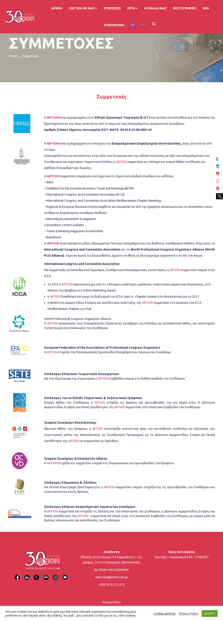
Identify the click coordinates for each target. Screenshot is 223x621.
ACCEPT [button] (209, 613)
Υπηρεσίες (112, 8)
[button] (154, 24)
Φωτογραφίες (184, 8)
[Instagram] (55, 574)
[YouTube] (65, 574)
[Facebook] (17, 574)
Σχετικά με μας (83, 8)
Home (13, 56)
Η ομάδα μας (155, 8)
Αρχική (56, 8)
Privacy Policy (111, 602)
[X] (36, 574)
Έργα (132, 8)
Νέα (206, 8)
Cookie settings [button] (165, 613)
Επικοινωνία (114, 25)
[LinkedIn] (26, 574)
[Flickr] (46, 574)
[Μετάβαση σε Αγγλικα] (143, 25)
